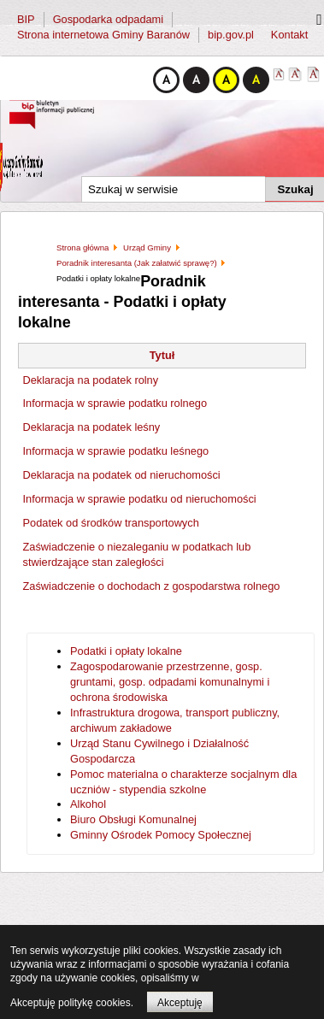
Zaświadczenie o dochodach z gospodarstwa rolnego (151, 586)
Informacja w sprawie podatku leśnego (116, 451)
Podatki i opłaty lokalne (126, 651)
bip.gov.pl (231, 34)
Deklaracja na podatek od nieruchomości (122, 474)
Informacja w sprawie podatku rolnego (115, 403)
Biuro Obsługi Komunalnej (133, 819)
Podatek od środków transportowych (111, 522)
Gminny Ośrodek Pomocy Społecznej (160, 834)
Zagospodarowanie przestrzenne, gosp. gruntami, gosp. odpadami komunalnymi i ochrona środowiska (169, 682)
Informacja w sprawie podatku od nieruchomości (139, 498)
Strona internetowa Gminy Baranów (103, 34)
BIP (26, 19)
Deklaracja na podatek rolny (91, 380)
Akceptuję (180, 1003)
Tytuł (162, 355)
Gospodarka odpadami (108, 19)
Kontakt (289, 34)
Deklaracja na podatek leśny (92, 427)
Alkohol (88, 804)
